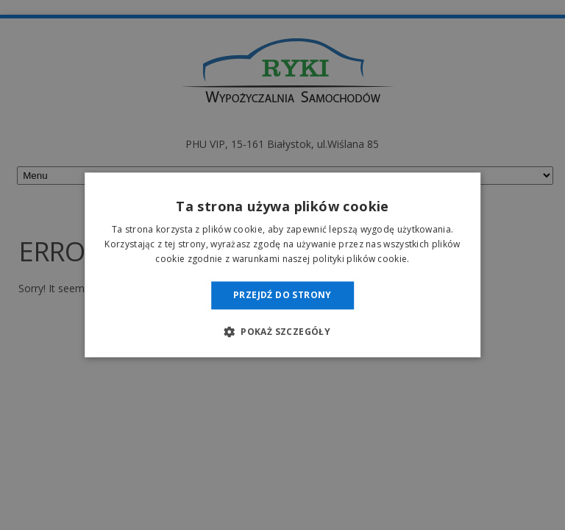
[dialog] (282, 265)
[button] (282, 332)
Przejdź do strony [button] (282, 295)
